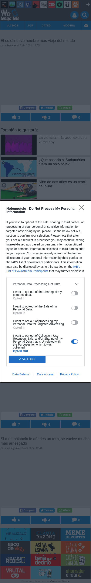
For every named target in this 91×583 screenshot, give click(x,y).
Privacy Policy (69, 374)
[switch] (74, 293)
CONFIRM (27, 359)
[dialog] (45, 291)
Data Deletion (21, 374)
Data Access (45, 374)
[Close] (83, 209)
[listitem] (45, 284)
